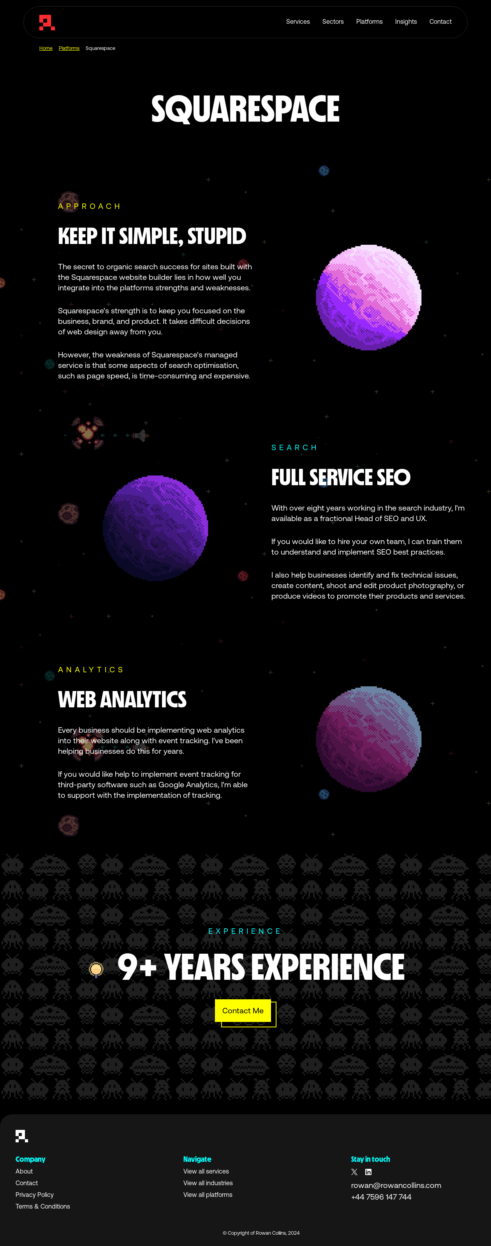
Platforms (369, 21)
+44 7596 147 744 (381, 1196)
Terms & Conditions (43, 1206)
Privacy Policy (35, 1194)
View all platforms (207, 1194)
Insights (406, 21)
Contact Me (243, 1010)
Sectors (333, 21)
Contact (440, 21)
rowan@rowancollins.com (396, 1185)
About (24, 1171)
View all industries (208, 1182)
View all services (206, 1171)
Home (46, 48)
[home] (47, 22)
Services (298, 21)
